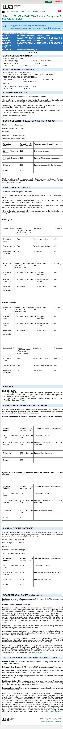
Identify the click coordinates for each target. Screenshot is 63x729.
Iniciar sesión (58, 1)
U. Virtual (48, 1)
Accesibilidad (44, 721)
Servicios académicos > (17, 11)
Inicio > (8, 11)
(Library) (33, 396)
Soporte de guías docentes (54, 719)
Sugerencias (57, 721)
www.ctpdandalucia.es (36, 652)
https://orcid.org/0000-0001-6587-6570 (23, 86)
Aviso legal (50, 721)
